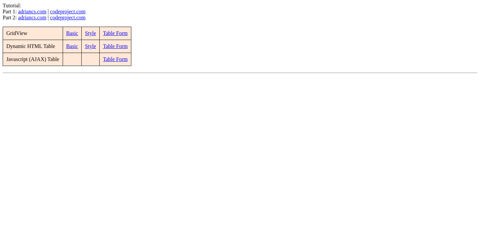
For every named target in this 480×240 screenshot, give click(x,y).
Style (90, 33)
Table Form (115, 33)
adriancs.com (32, 11)
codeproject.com (67, 11)
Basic (72, 33)
